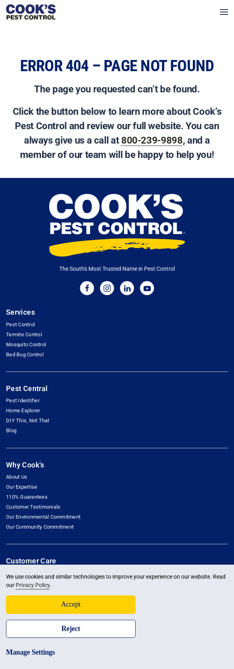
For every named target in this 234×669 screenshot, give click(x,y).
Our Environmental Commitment (43, 517)
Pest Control (20, 325)
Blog (11, 430)
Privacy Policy (33, 585)
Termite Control (24, 334)
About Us (16, 477)
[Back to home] (31, 12)
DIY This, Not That (28, 420)
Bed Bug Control (25, 354)
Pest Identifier (23, 400)
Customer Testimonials (33, 507)
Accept (70, 604)
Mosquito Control (26, 344)
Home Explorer (23, 410)
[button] (224, 12)
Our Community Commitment (40, 527)
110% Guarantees (27, 497)
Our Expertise (21, 487)
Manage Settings (30, 652)
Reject (70, 629)
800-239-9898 (152, 140)
